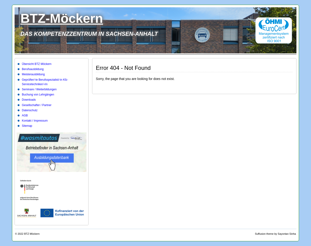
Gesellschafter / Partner (36, 105)
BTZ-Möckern (61, 18)
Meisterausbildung (33, 74)
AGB (25, 115)
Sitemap (27, 125)
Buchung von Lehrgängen (38, 94)
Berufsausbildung (33, 69)
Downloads (29, 99)
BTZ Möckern (32, 233)
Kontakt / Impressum (35, 120)
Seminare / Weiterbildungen (39, 89)
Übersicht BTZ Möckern (36, 64)
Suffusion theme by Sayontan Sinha (275, 233)
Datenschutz (30, 110)
